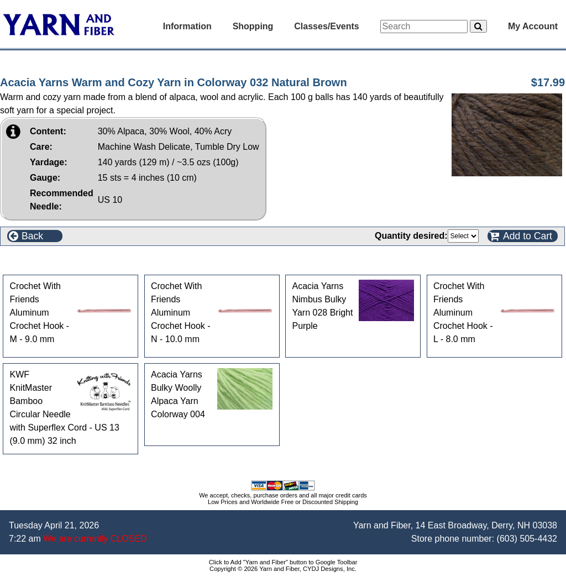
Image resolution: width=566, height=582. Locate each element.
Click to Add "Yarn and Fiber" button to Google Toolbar (283, 562)
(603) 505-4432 (527, 538)
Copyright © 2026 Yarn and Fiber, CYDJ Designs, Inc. (283, 568)
